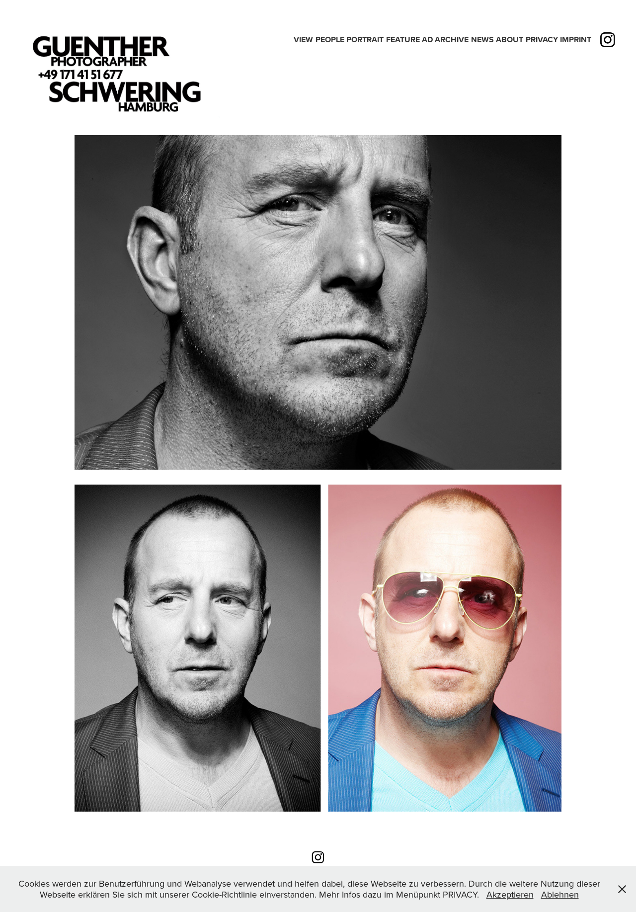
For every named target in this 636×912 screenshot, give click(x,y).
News (482, 39)
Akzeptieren (510, 894)
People (330, 39)
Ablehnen (560, 894)
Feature (403, 39)
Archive (452, 39)
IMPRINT (575, 39)
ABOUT (509, 39)
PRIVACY (542, 39)
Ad (427, 39)
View (303, 39)
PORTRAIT (365, 39)
